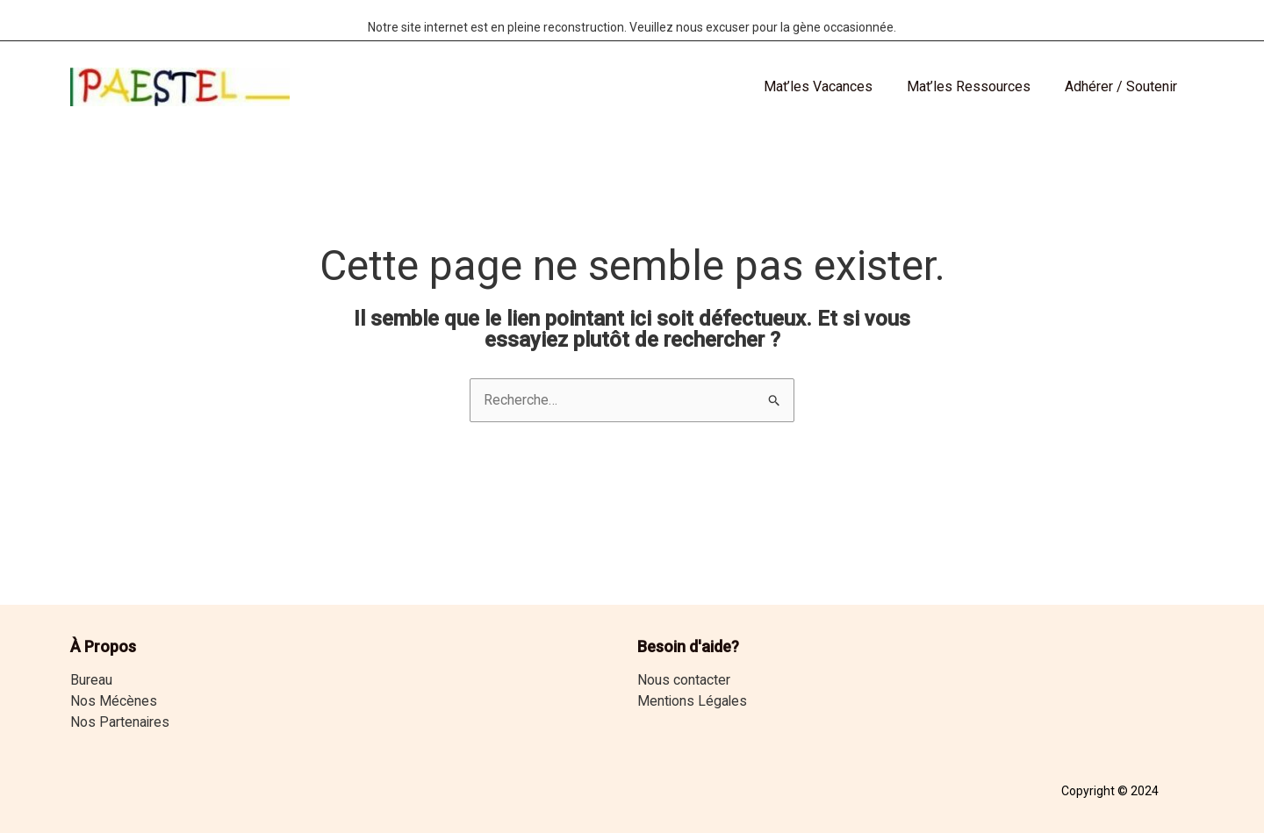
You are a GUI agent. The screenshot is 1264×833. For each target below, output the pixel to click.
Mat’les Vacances (833, 86)
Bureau (91, 679)
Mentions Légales (693, 701)
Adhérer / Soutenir (1123, 86)
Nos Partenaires (120, 722)
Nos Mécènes (113, 701)
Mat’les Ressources (977, 86)
